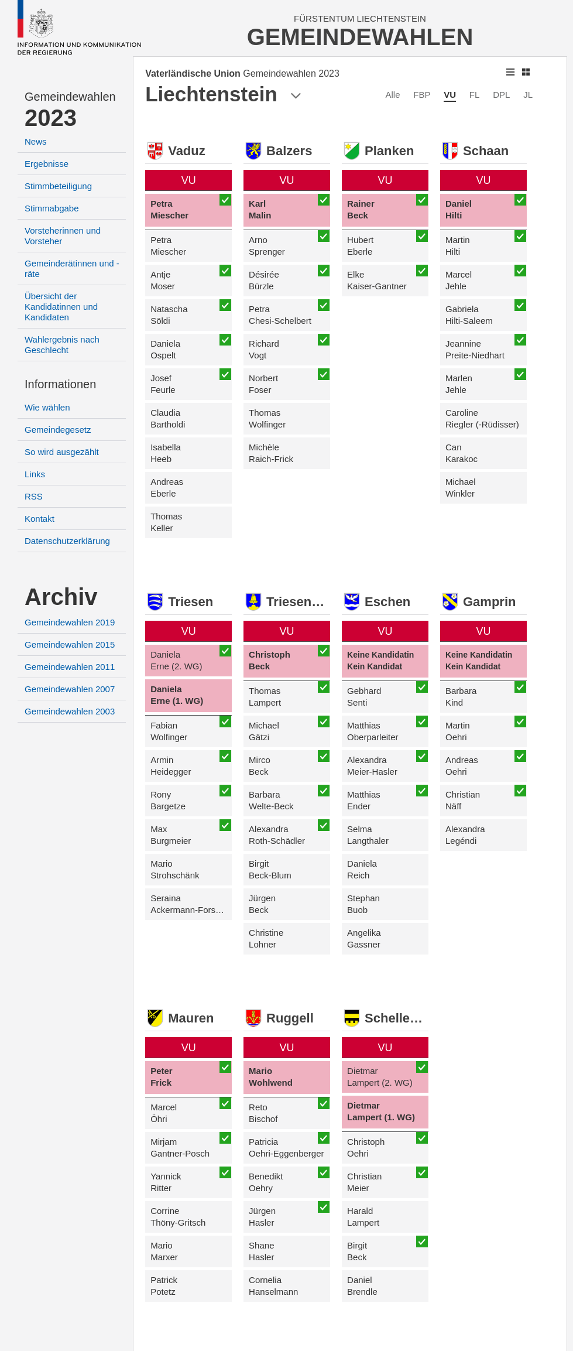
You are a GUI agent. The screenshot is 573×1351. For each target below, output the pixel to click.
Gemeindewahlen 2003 (70, 711)
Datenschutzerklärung (67, 541)
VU (450, 95)
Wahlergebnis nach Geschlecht (62, 344)
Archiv (61, 597)
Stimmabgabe (52, 208)
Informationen (60, 384)
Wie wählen (47, 407)
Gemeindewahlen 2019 (70, 622)
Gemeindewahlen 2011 (70, 667)
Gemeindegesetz (58, 430)
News (36, 141)
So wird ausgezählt (62, 452)
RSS (34, 496)
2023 (51, 118)
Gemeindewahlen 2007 (70, 689)
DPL (501, 95)
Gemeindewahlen (70, 96)
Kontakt (39, 519)
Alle (392, 95)
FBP (421, 95)
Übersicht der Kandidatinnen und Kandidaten (61, 306)
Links (35, 474)
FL (474, 95)
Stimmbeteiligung (58, 186)
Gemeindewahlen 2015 (70, 644)
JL (528, 95)
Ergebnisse (46, 164)
